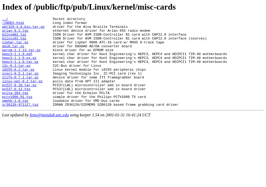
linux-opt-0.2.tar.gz (22, 94)
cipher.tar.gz (15, 47)
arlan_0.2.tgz (15, 33)
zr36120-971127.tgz (20, 122)
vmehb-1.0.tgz (15, 117)
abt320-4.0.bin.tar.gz (23, 28)
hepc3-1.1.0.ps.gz (19, 66)
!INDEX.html (13, 24)
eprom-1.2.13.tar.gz (21, 57)
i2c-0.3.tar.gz (16, 75)
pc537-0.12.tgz (16, 103)
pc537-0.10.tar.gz (19, 99)
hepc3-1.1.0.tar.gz (20, 71)
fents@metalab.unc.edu (49, 133)
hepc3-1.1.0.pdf (17, 61)
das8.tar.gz (13, 52)
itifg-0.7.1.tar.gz (20, 89)
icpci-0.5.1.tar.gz (20, 85)
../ (5, 19)
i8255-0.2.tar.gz (18, 80)
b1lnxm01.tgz (14, 38)
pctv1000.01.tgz (17, 113)
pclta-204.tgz (15, 108)
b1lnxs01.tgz (14, 43)
